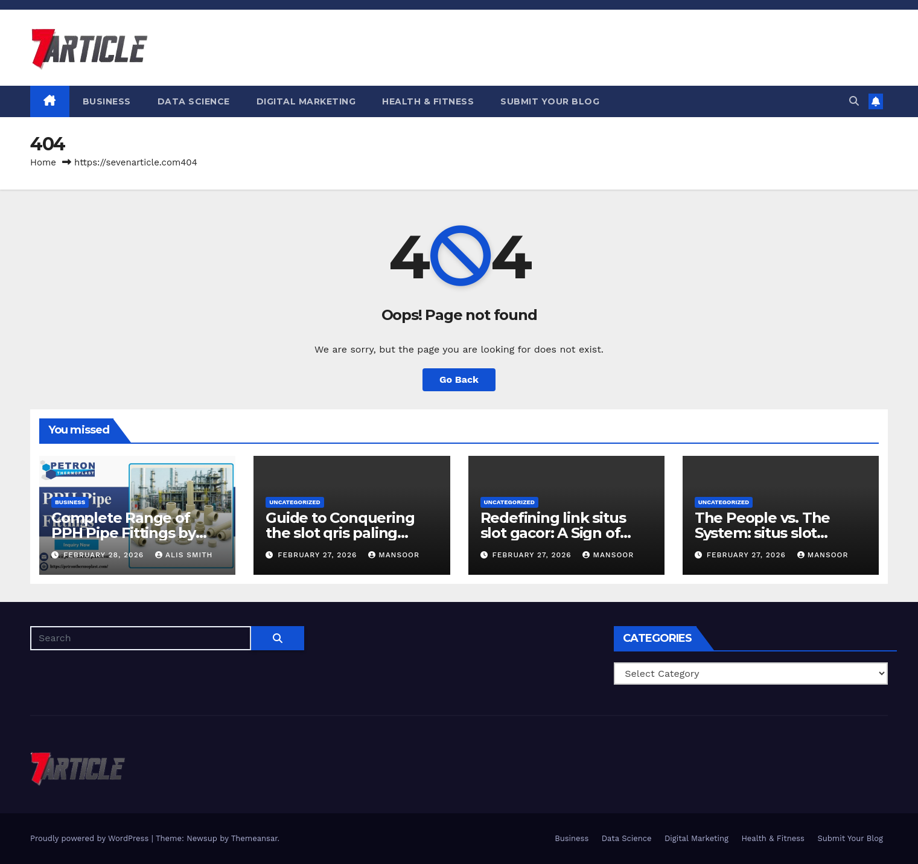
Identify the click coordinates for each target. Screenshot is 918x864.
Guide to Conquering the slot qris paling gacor (340, 533)
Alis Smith (183, 555)
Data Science (194, 101)
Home (43, 162)
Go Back (459, 379)
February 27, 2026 (319, 555)
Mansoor (393, 555)
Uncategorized (294, 502)
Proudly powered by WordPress (90, 838)
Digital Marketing (306, 101)
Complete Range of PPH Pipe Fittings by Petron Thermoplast (123, 533)
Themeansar (254, 838)
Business (107, 101)
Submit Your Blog (549, 101)
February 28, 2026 (105, 555)
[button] (854, 101)
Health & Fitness (428, 101)
